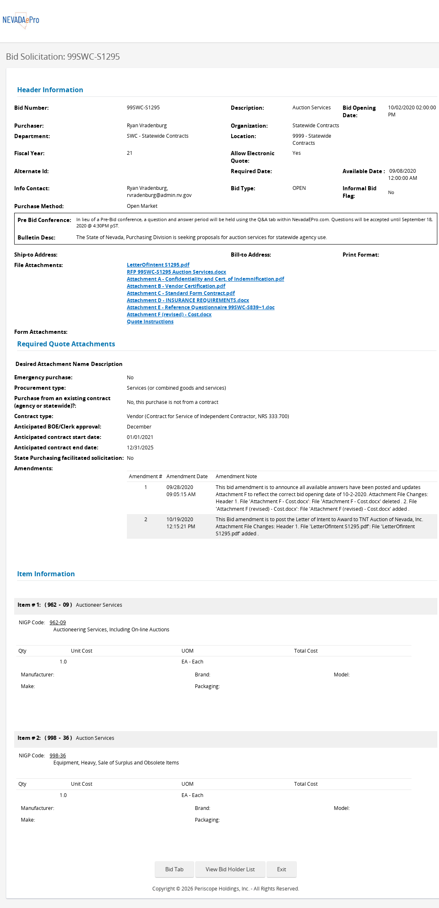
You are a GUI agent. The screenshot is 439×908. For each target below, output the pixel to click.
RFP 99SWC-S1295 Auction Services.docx (176, 271)
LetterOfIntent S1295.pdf (158, 264)
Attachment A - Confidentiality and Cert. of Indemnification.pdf (205, 278)
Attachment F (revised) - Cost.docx (169, 314)
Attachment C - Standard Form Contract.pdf (181, 293)
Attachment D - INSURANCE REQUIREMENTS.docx (188, 300)
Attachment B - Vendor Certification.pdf (176, 286)
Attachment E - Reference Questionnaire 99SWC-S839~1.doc (201, 307)
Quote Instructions (150, 321)
